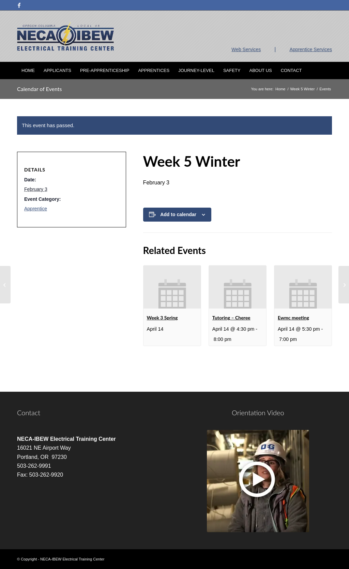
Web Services (246, 49)
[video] (258, 481)
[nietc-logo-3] (65, 36)
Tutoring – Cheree (231, 317)
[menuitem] (28, 70)
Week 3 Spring (162, 317)
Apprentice (35, 208)
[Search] (327, 70)
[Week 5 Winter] (5, 284)
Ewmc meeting (293, 317)
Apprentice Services (310, 49)
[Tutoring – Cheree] (343, 284)
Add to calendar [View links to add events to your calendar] (178, 214)
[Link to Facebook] (19, 5)
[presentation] (172, 287)
